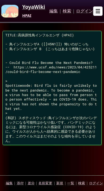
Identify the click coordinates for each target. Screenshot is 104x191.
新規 (59, 183)
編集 (53, 11)
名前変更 (45, 183)
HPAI (26, 15)
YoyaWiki (33, 7)
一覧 (70, 183)
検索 (67, 11)
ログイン (84, 11)
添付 (20, 183)
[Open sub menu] (98, 11)
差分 (31, 183)
